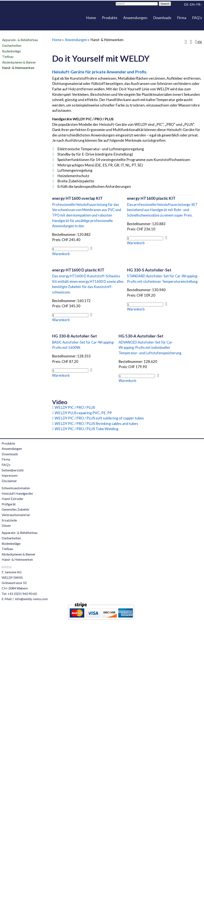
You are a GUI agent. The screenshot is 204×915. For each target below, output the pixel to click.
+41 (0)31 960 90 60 (22, 594)
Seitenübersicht (13, 470)
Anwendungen (135, 18)
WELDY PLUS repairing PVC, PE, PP (83, 413)
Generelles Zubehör (16, 509)
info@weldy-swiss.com (31, 599)
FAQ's (197, 18)
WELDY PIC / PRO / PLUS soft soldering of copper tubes (99, 418)
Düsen (6, 525)
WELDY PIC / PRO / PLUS (75, 407)
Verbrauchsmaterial (16, 515)
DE (186, 4)
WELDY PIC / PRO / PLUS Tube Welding (86, 429)
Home (91, 18)
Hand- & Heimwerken (18, 68)
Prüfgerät (9, 504)
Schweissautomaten (16, 488)
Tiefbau (7, 56)
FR (198, 4)
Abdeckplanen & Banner (19, 62)
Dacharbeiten (11, 45)
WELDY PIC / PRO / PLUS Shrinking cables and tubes (96, 423)
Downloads (162, 18)
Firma (181, 18)
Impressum (10, 475)
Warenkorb (61, 254)
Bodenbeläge (11, 51)
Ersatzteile (9, 520)
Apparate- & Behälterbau (20, 40)
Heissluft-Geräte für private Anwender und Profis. (99, 71)
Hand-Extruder (12, 499)
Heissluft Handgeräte (17, 493)
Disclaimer (9, 481)
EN (192, 4)
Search (164, 3)
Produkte (109, 18)
